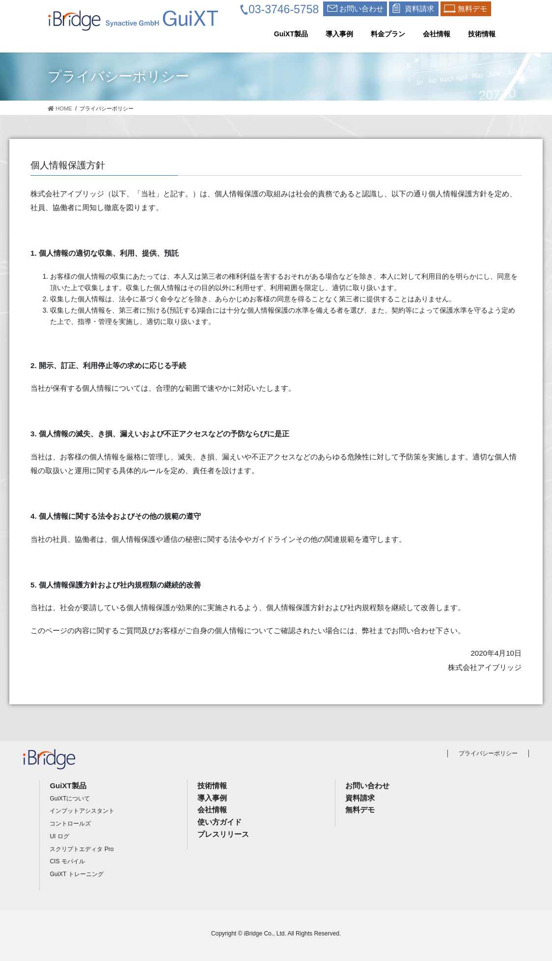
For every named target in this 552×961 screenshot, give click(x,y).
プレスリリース (223, 834)
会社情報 (212, 809)
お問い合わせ (367, 785)
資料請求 (360, 798)
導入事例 (212, 798)
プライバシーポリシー (488, 753)
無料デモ (360, 809)
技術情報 (212, 785)
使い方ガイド (219, 822)
